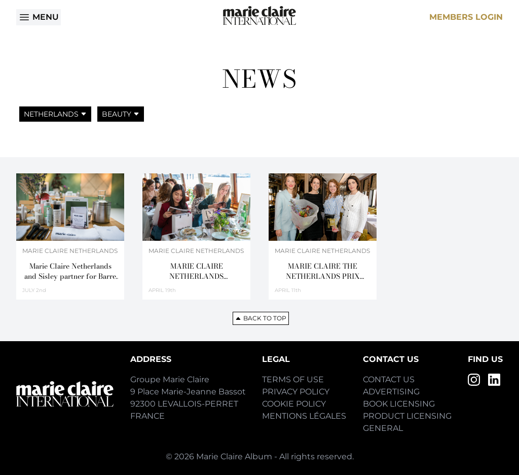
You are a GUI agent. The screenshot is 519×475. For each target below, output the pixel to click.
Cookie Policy (294, 404)
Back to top (260, 318)
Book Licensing (399, 404)
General (383, 428)
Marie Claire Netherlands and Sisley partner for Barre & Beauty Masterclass (70, 271)
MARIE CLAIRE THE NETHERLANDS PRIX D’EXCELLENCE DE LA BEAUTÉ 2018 (322, 271)
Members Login (466, 17)
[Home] (259, 15)
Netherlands (55, 114)
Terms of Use (293, 379)
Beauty (120, 114)
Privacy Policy (295, 391)
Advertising (391, 391)
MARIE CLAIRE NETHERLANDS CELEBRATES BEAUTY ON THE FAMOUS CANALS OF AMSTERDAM (197, 271)
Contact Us (389, 379)
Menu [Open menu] (38, 17)
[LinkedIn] (494, 380)
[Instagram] (474, 380)
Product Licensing (407, 416)
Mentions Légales (304, 416)
